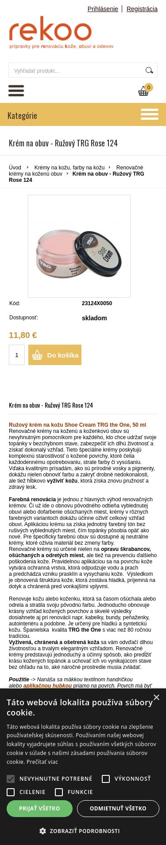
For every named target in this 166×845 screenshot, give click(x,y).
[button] (83, 830)
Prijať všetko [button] (39, 808)
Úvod (15, 168)
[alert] (83, 766)
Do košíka (63, 355)
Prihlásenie (103, 8)
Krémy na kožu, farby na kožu (70, 168)
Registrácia (142, 8)
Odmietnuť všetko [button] (118, 808)
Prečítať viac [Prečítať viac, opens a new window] (42, 762)
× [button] (156, 698)
